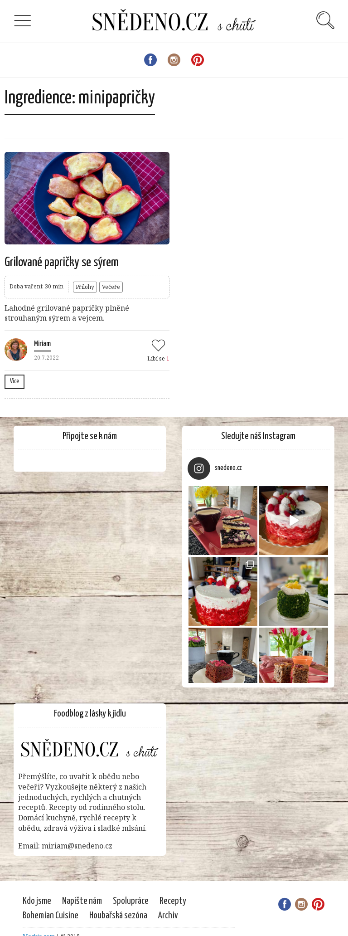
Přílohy (85, 287)
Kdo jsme (37, 901)
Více (14, 381)
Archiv (168, 915)
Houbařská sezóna (118, 915)
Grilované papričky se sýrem (62, 262)
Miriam (42, 344)
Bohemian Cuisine (50, 915)
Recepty (173, 901)
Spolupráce (131, 901)
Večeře (111, 287)
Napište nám (82, 901)
